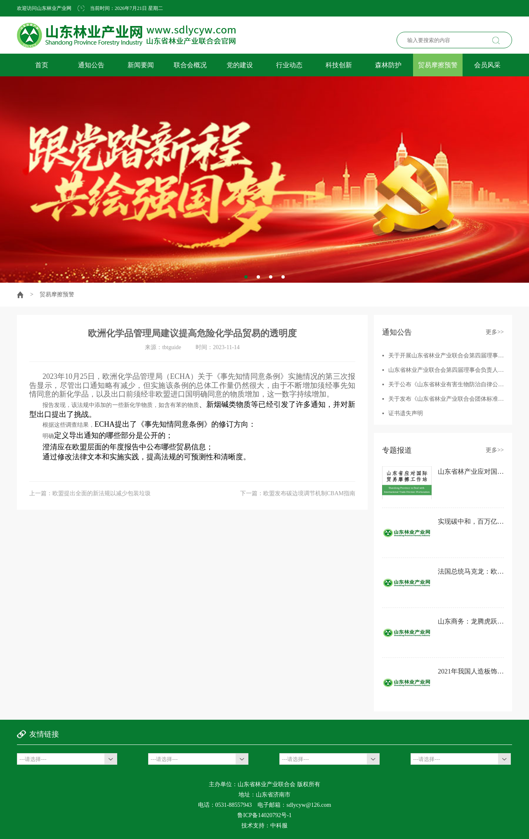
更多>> (495, 332)
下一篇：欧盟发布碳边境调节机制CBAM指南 (297, 493)
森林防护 (388, 65)
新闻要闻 (141, 65)
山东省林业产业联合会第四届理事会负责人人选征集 (454, 370)
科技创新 (339, 65)
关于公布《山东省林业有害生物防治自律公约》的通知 (457, 384)
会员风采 (487, 65)
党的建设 (240, 65)
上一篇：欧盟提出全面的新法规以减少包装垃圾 (90, 493)
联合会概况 (190, 65)
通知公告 (91, 65)
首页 (41, 65)
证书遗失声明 (405, 413)
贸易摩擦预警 (438, 65)
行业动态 (289, 65)
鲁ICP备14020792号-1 (264, 815)
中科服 (279, 825)
